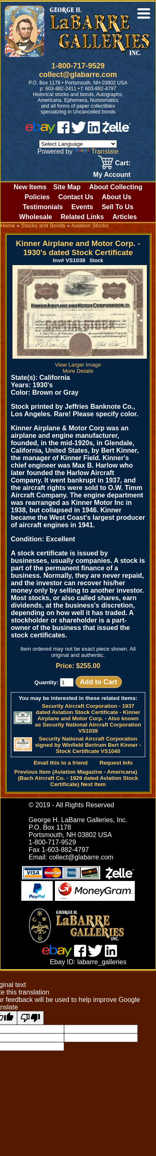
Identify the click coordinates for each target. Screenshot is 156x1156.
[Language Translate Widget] (78, 144)
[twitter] (78, 131)
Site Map (67, 187)
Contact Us (75, 196)
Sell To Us (117, 206)
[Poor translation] (30, 1018)
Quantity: (54, 682)
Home (7, 225)
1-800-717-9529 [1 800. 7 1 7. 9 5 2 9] (77, 66)
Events (82, 206)
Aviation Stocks (90, 225)
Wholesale (35, 216)
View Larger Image (80, 361)
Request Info (116, 763)
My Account (112, 174)
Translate (96, 151)
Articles (124, 216)
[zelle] (116, 131)
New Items (30, 187)
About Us (116, 196)
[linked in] (94, 131)
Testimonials (42, 206)
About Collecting (115, 187)
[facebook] (63, 131)
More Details (77, 371)
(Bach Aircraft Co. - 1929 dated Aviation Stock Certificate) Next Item (78, 781)
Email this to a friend (61, 763)
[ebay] (40, 131)
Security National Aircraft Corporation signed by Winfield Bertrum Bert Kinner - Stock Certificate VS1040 (88, 745)
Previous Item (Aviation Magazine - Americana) (75, 772)
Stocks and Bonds (43, 225)
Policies (37, 196)
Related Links (82, 216)
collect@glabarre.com (78, 74)
